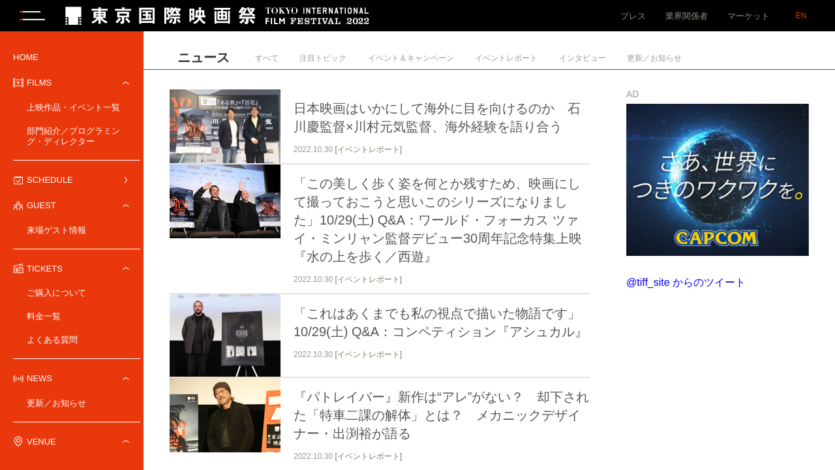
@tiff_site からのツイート (686, 283)
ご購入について (56, 294)
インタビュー (582, 59)
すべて (267, 59)
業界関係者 (686, 16)
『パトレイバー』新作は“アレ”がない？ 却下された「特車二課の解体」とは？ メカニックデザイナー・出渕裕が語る (441, 417)
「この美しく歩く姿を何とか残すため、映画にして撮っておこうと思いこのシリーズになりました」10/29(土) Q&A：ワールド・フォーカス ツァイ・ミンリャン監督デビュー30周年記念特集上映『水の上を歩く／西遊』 (438, 221)
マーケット (748, 16)
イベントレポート (506, 59)
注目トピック (322, 59)
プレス (633, 16)
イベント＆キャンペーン (411, 59)
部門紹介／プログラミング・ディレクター (73, 137)
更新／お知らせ (56, 404)
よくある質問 (52, 341)
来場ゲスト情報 (56, 231)
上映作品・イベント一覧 (73, 109)
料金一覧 (44, 317)
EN (801, 16)
